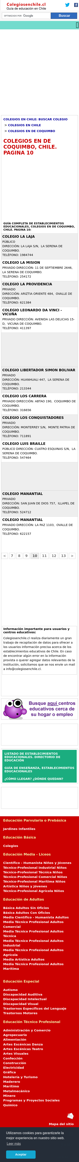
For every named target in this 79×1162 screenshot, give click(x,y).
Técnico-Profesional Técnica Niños (33, 872)
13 (63, 556)
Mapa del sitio (61, 1124)
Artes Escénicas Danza (23, 1044)
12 (54, 556)
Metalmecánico (16, 1091)
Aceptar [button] (21, 1154)
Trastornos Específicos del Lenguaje (34, 1008)
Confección (13, 1058)
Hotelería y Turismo (20, 1077)
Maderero (11, 1082)
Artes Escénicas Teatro (23, 1049)
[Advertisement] (39, 70)
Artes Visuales (15, 1054)
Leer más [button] (14, 1143)
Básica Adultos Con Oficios (26, 913)
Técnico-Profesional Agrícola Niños (33, 891)
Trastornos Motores (20, 1013)
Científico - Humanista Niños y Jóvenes (37, 863)
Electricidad (13, 1068)
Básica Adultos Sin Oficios (26, 908)
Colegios (10, 846)
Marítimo (11, 1086)
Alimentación (14, 1039)
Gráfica (9, 1072)
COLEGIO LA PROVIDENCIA (27, 284)
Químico (10, 1105)
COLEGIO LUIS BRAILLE (24, 444)
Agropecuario (15, 1035)
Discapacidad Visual (20, 1004)
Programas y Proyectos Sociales (31, 1100)
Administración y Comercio (27, 1030)
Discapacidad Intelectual (25, 999)
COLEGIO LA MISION (21, 263)
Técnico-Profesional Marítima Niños (34, 881)
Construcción (14, 1063)
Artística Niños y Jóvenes (25, 886)
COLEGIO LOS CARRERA (24, 396)
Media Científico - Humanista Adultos (36, 917)
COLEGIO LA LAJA (18, 237)
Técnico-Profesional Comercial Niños (35, 877)
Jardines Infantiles (19, 829)
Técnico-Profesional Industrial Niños (35, 868)
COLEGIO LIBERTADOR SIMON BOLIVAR (38, 370)
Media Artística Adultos (23, 959)
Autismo (10, 990)
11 (44, 556)
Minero (9, 1096)
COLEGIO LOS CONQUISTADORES (33, 418)
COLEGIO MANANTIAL (22, 494)
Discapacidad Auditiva (22, 994)
